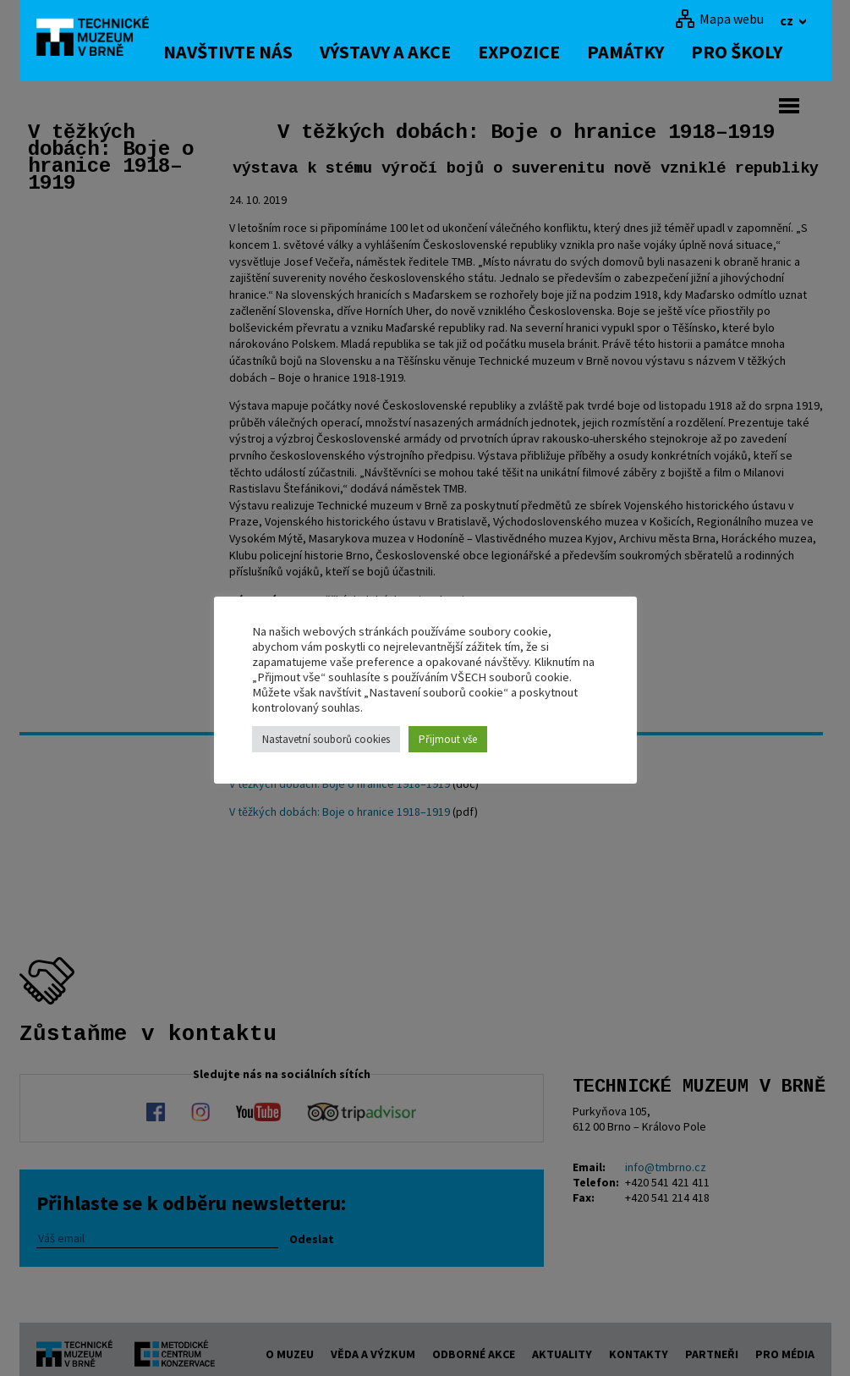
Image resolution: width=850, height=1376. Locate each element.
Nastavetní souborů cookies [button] (326, 739)
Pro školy (752, 51)
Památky (640, 51)
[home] (99, 38)
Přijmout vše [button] (448, 739)
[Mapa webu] (719, 18)
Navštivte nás (243, 51)
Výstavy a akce (400, 51)
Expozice (534, 51)
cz (788, 20)
